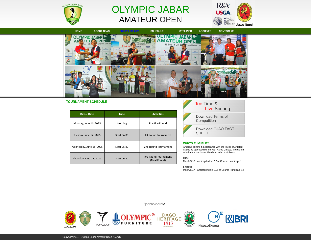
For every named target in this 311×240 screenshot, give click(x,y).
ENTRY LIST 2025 (129, 31)
